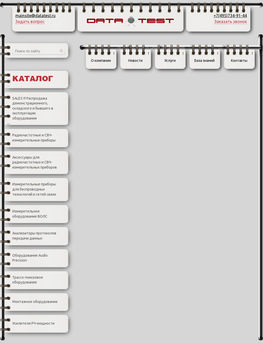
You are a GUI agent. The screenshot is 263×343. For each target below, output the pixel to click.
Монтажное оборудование (31, 301)
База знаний (204, 60)
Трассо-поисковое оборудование (24, 280)
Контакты (239, 60)
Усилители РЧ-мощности (30, 323)
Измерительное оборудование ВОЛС (26, 213)
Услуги (170, 60)
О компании (101, 60)
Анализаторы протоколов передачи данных (30, 235)
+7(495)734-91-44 (230, 15)
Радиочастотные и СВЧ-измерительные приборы (30, 138)
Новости (135, 60)
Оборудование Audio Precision (26, 258)
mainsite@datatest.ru (35, 15)
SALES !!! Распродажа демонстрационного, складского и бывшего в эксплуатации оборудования (29, 108)
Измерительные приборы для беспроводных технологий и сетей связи (30, 189)
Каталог (32, 79)
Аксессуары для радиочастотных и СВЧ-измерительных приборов (31, 162)
